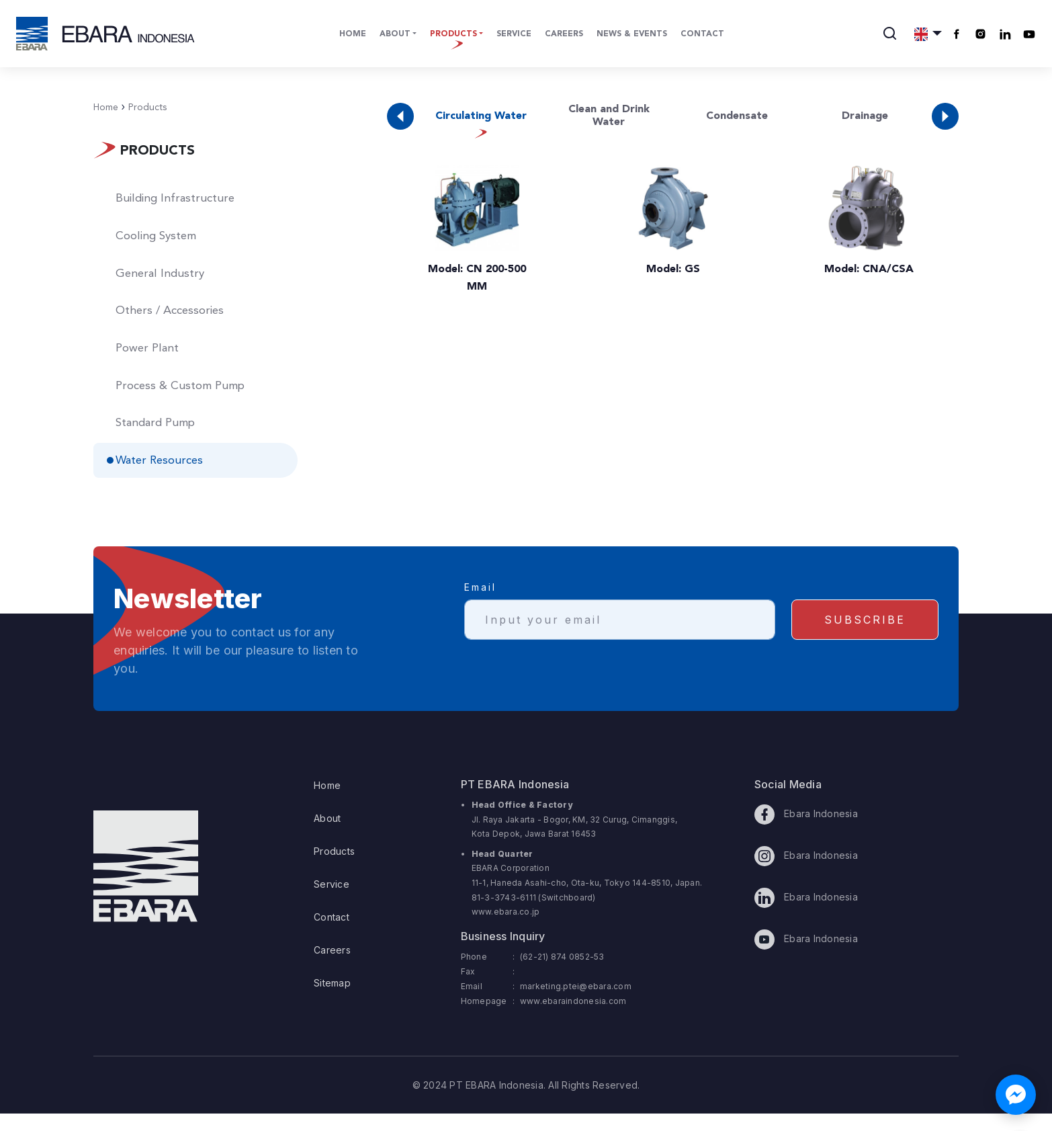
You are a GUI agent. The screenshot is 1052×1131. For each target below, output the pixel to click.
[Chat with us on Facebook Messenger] (1016, 1095)
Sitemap (332, 1000)
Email (480, 617)
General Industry (166, 280)
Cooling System (163, 240)
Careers (564, 34)
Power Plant (153, 359)
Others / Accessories (177, 319)
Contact (702, 34)
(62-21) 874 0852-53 (562, 974)
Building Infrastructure (182, 200)
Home (352, 34)
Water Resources (167, 478)
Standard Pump (163, 438)
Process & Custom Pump (188, 398)
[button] (928, 33)
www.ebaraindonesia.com (573, 1018)
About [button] (395, 34)
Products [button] (453, 34)
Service (513, 34)
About (327, 835)
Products (144, 107)
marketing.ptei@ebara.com (575, 1004)
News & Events (632, 34)
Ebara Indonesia (806, 832)
